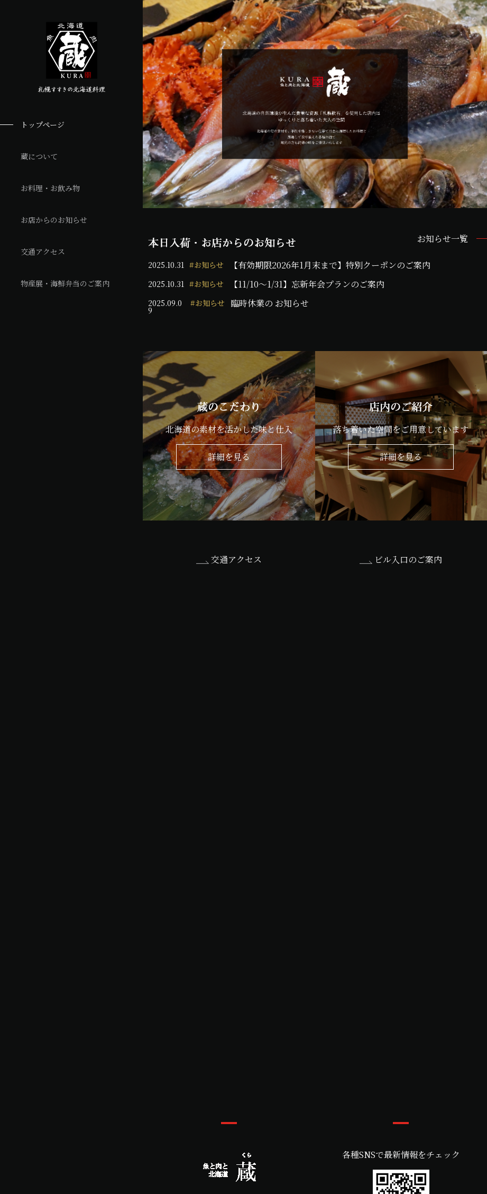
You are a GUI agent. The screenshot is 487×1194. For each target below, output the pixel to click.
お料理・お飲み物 (50, 188)
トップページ (43, 124)
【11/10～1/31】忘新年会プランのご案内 (306, 284)
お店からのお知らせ (54, 219)
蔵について (39, 156)
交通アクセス (43, 251)
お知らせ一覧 (442, 239)
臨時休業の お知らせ (270, 304)
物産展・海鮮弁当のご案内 (65, 283)
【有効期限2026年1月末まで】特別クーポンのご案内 (329, 265)
